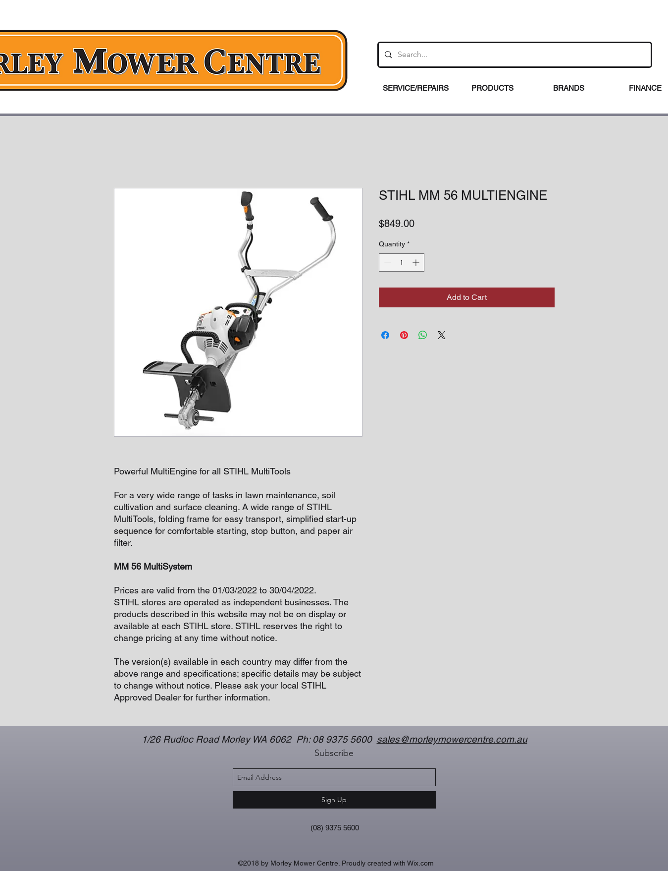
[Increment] (417, 262)
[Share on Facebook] (385, 335)
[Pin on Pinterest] (404, 335)
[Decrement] (386, 262)
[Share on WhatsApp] (423, 335)
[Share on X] (442, 335)
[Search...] (514, 54)
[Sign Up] (334, 800)
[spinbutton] (402, 262)
